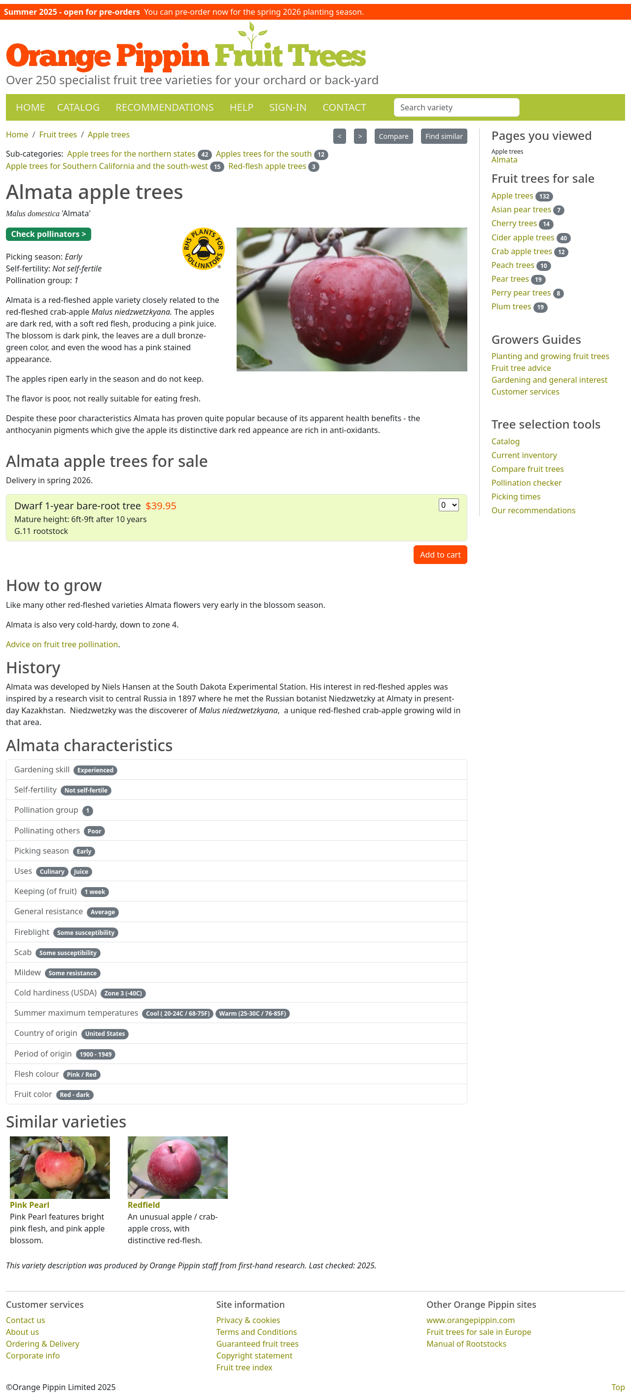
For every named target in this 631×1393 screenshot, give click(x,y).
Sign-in (288, 107)
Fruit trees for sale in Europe (478, 1332)
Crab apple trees (521, 251)
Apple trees (512, 195)
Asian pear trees (521, 209)
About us (22, 1332)
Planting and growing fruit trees (550, 356)
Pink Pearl (29, 1204)
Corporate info (33, 1355)
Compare (394, 136)
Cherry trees (514, 223)
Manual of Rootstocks (466, 1343)
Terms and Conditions (256, 1332)
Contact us (25, 1320)
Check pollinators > (48, 234)
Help (242, 107)
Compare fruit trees (527, 469)
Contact (344, 107)
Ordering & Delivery (42, 1343)
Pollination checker (526, 482)
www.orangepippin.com (470, 1320)
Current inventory (524, 455)
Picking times (516, 496)
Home (30, 107)
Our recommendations (533, 510)
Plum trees (511, 306)
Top (618, 1387)
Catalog (78, 107)
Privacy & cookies (248, 1320)
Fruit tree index (244, 1367)
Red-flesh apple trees (267, 166)
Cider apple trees (523, 237)
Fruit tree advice (521, 368)
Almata (504, 159)
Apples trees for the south (264, 153)
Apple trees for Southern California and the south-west (107, 166)
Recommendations (164, 107)
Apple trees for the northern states (131, 153)
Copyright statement (254, 1355)
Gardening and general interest (549, 379)
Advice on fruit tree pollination (62, 644)
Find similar (444, 136)
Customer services (525, 391)
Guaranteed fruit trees (257, 1343)
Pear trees (510, 278)
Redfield (144, 1204)
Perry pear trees (521, 292)
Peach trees (512, 265)
